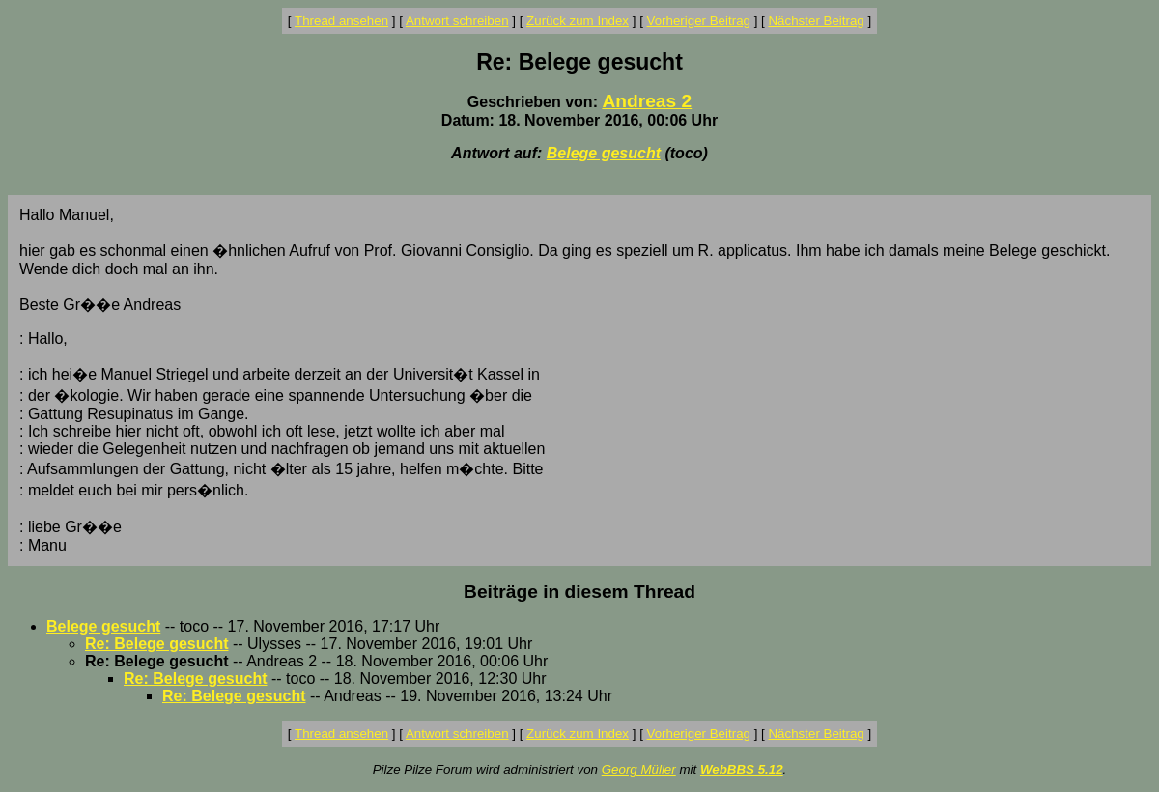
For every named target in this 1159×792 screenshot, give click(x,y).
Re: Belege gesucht (156, 644)
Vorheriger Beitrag (698, 21)
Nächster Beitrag (815, 21)
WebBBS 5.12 (741, 769)
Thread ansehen (341, 21)
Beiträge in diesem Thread (579, 591)
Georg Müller (639, 769)
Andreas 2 (647, 101)
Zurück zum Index (577, 21)
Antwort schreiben (457, 21)
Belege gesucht (604, 153)
